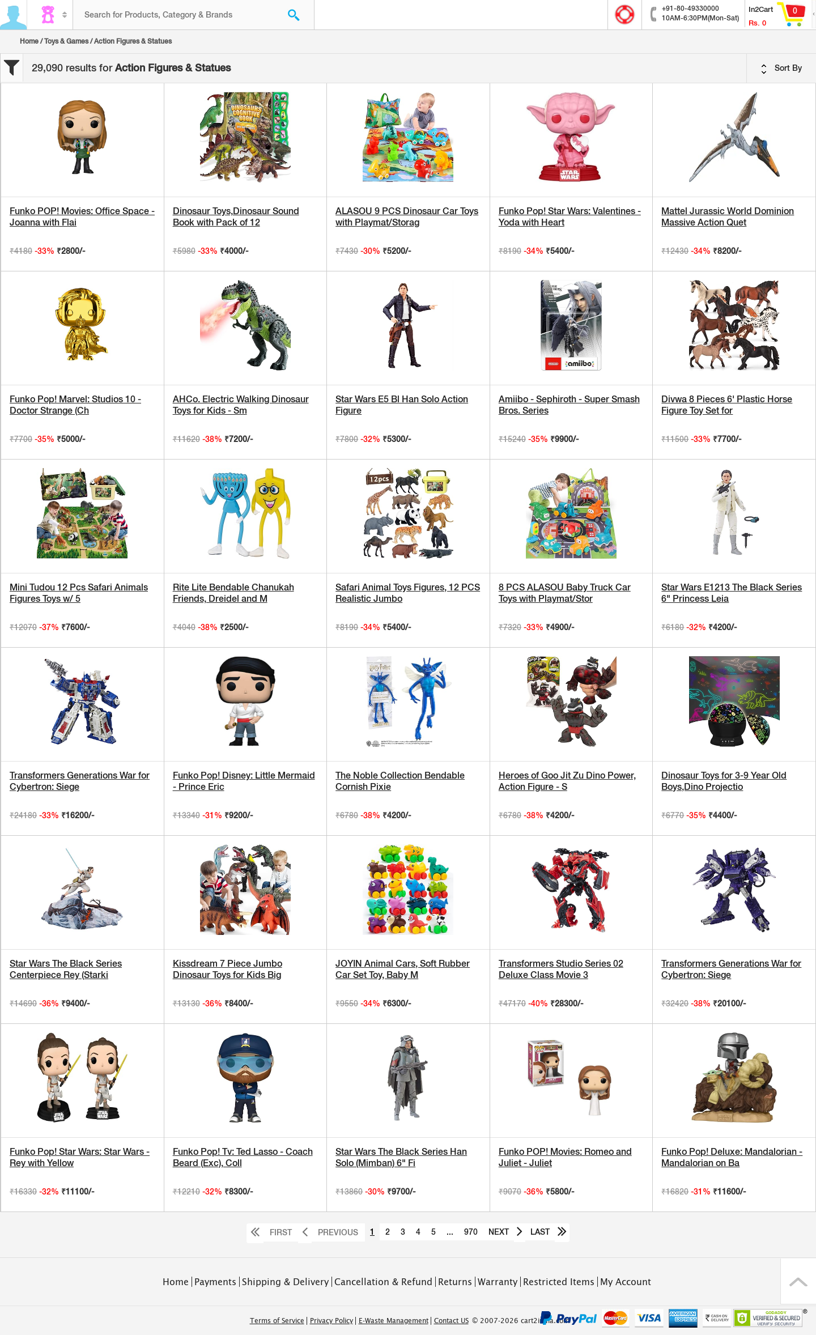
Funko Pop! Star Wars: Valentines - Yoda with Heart (570, 217)
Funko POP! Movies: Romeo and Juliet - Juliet (565, 1157)
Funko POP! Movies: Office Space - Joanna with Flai (82, 217)
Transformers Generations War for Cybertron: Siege (80, 781)
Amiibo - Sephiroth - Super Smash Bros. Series (569, 405)
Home (29, 41)
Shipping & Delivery (285, 1282)
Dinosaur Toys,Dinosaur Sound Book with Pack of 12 (236, 217)
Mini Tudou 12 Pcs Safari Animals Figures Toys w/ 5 (79, 593)
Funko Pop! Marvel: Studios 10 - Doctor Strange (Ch (75, 405)
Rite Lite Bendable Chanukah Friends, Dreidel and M (233, 593)
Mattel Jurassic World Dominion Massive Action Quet (727, 217)
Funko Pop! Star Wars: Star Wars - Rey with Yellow (80, 1157)
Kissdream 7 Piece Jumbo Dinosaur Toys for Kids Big (227, 969)
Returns (455, 1282)
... (450, 1231)
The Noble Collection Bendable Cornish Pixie (400, 781)
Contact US (451, 1321)
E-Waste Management (393, 1321)
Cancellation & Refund (383, 1282)
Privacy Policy (331, 1321)
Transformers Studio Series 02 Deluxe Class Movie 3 (561, 969)
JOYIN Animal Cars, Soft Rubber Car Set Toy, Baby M (402, 969)
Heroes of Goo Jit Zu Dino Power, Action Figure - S (567, 781)
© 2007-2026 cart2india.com (521, 1321)
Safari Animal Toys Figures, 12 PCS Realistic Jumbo (407, 593)
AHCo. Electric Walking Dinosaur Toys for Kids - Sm (241, 405)
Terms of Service (277, 1321)
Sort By (781, 68)
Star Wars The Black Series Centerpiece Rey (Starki (66, 969)
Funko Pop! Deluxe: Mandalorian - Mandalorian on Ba (731, 1157)
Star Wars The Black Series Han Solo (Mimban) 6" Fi (401, 1157)
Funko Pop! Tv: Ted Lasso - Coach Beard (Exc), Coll (243, 1157)
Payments (215, 1282)
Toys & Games (66, 41)
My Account (625, 1282)
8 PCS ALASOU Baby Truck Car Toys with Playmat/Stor (565, 593)
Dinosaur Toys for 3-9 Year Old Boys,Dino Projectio (724, 781)
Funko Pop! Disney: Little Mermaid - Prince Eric (244, 781)
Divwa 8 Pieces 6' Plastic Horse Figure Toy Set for (726, 405)
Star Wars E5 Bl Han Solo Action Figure (401, 405)
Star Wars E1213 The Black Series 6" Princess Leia (731, 593)
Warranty (497, 1282)
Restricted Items (558, 1282)
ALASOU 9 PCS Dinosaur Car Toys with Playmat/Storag (406, 217)
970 (471, 1231)
